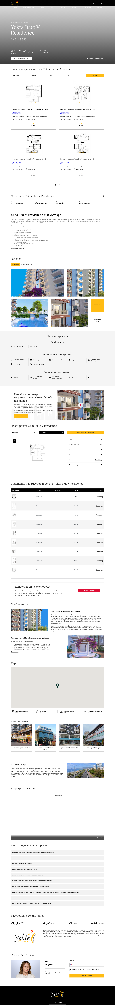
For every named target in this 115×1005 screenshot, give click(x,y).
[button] (97, 837)
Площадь (52, 75)
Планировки (100, 7)
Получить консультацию (21, 58)
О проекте (42, 7)
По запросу (98, 460)
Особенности (73, 7)
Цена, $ (70, 75)
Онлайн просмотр (86, 7)
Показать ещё (15, 652)
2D (14, 441)
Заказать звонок (89, 590)
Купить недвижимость (28, 7)
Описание (52, 7)
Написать (33, 125)
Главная (15, 7)
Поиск (95, 75)
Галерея (63, 7)
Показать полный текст (18, 248)
